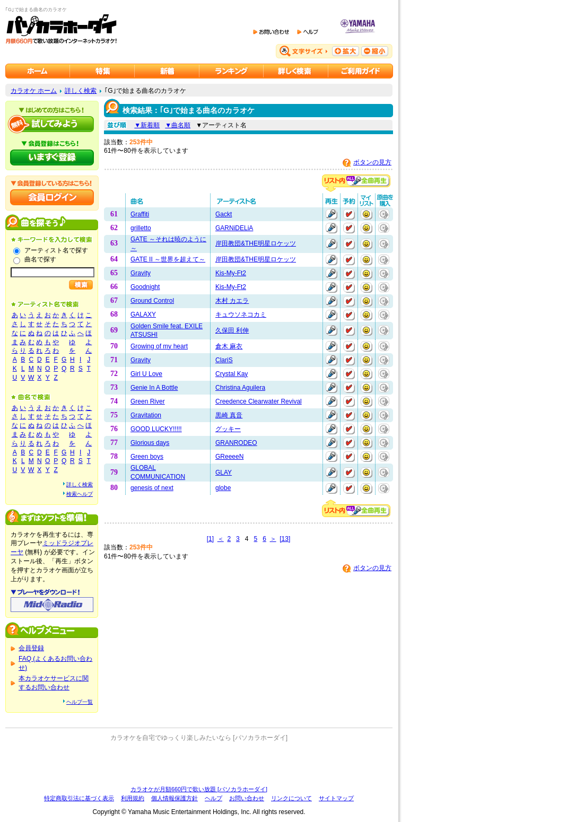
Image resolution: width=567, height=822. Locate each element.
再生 (331, 214)
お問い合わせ (246, 798)
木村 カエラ (232, 300)
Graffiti (139, 214)
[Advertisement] (199, 764)
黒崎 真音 (228, 415)
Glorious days (149, 443)
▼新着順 (147, 125)
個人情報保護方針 (174, 798)
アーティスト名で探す (56, 250)
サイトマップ (336, 798)
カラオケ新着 (167, 71)
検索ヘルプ (79, 494)
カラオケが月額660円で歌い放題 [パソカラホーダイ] (198, 789)
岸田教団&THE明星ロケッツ (255, 243)
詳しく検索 (81, 90)
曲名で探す (40, 259)
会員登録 (31, 648)
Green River (147, 401)
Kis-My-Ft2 (230, 273)
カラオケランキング (231, 71)
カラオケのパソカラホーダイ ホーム (37, 71)
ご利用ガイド (360, 71)
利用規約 (132, 798)
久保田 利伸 (232, 330)
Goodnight (145, 287)
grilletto (140, 228)
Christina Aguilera (240, 387)
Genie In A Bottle (154, 387)
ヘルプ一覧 (79, 702)
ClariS (224, 360)
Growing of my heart (159, 346)
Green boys (146, 456)
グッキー (228, 429)
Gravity (140, 273)
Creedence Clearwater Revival (258, 401)
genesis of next (151, 488)
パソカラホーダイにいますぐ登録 (52, 157)
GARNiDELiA (234, 228)
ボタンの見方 (372, 162)
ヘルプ (213, 798)
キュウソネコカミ (240, 314)
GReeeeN (229, 456)
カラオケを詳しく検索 (296, 71)
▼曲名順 (177, 125)
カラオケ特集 (102, 71)
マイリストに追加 (366, 214)
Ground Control (152, 300)
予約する (349, 214)
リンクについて (291, 798)
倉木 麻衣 (228, 346)
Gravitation (145, 415)
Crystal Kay (231, 374)
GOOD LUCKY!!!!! (156, 429)
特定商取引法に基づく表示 (79, 798)
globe (223, 488)
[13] (285, 539)
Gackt (223, 214)
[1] (210, 539)
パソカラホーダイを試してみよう (52, 124)
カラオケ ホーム (34, 90)
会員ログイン (52, 197)
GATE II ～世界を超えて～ (167, 259)
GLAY (223, 472)
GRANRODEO (236, 443)
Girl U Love (146, 374)
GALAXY (143, 314)
